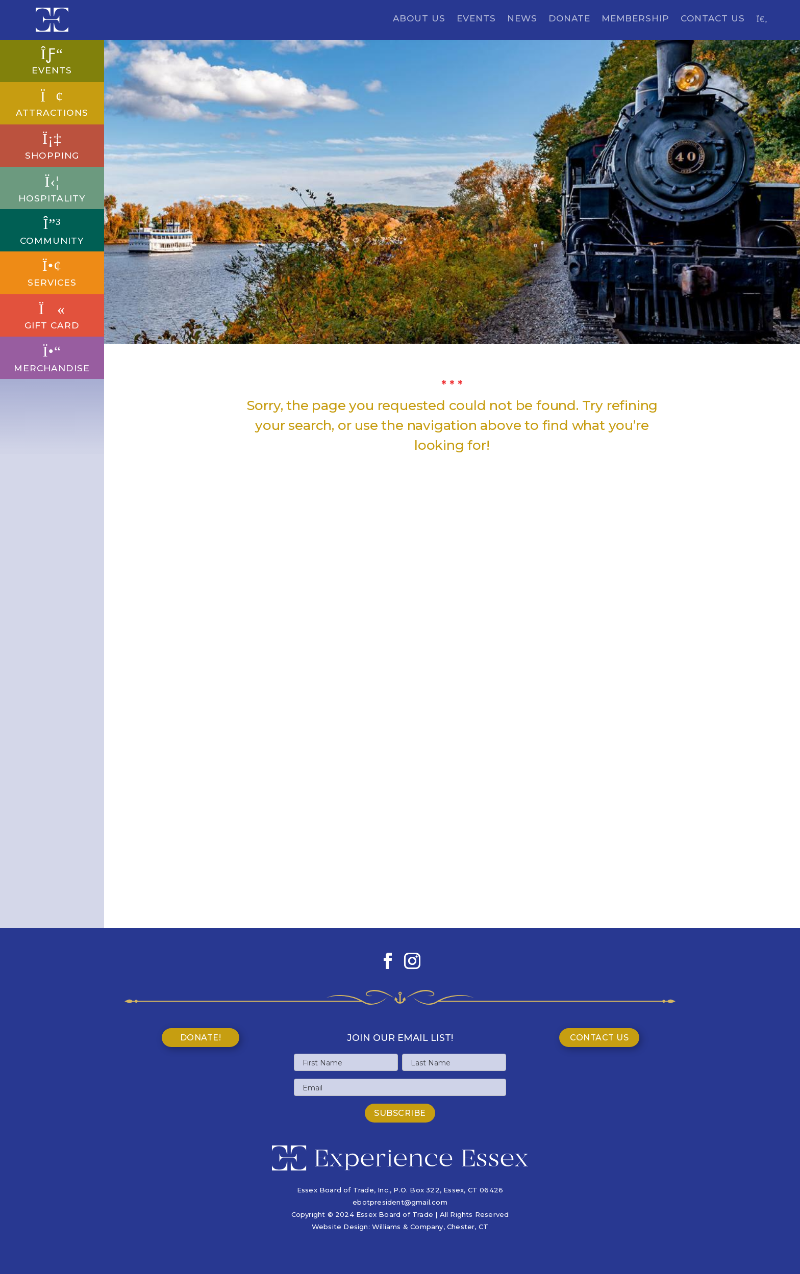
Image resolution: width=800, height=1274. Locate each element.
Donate (569, 19)
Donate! (200, 1037)
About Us (419, 19)
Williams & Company (407, 1226)
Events (476, 19)
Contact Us (713, 19)
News (522, 19)
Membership (635, 19)
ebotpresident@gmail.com (400, 1202)
